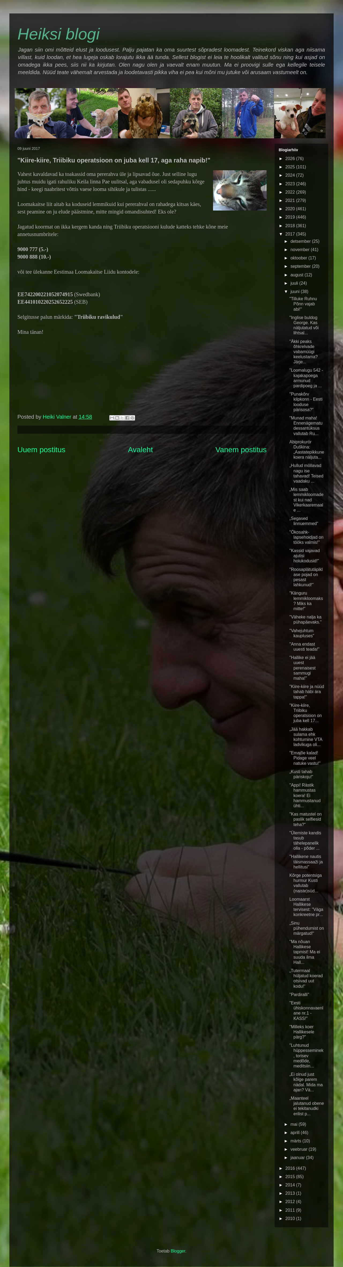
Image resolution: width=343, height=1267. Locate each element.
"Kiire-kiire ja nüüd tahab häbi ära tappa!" (306, 691)
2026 (290, 158)
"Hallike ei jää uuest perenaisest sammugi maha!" (302, 667)
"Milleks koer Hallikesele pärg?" (301, 1032)
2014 (290, 1185)
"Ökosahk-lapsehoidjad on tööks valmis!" (306, 537)
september (301, 266)
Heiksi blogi (58, 34)
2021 (290, 200)
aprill (295, 1132)
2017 (290, 234)
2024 (290, 175)
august (297, 275)
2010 (290, 1218)
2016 (290, 1168)
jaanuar (298, 1157)
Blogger (178, 1251)
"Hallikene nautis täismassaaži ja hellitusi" (306, 861)
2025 (290, 167)
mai (294, 1124)
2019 (290, 217)
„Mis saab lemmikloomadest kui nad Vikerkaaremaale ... (306, 499)
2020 (290, 209)
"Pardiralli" (299, 994)
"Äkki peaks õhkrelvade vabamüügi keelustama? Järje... (303, 351)
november (300, 249)
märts (296, 1141)
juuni (295, 291)
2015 (290, 1176)
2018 (290, 225)
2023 (290, 184)
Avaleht (140, 450)
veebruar (299, 1149)
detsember (301, 241)
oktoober (299, 258)
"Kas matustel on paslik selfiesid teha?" (305, 819)
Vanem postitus (241, 450)
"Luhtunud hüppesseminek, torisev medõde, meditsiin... (306, 1055)
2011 (290, 1210)
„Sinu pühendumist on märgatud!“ (306, 928)
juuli (294, 283)
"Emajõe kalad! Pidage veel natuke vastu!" (304, 758)
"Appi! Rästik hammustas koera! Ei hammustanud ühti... (304, 795)
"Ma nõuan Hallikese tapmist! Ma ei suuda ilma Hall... (304, 952)
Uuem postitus (41, 450)
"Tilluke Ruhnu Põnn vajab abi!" (303, 303)
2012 (290, 1201)
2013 (290, 1193)
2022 (290, 192)
